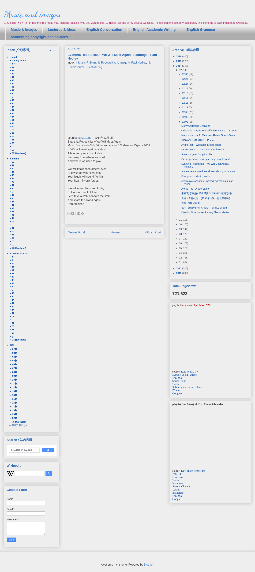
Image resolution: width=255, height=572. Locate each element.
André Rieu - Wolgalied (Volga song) (201, 144)
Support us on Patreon (184, 374)
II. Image (14, 158)
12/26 (185, 78)
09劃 (14, 376)
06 (180, 243)
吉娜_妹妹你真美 (190, 203)
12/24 (185, 83)
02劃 (14, 349)
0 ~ (14, 63)
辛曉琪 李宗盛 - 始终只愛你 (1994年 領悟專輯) (206, 193)
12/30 (185, 74)
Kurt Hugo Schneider (193, 470)
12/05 (185, 117)
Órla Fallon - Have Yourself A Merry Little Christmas (209, 130)
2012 (179, 273)
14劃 (14, 395)
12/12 (185, 107)
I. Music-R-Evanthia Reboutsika (95, 62)
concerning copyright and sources (39, 37)
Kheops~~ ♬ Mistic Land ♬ (196, 176)
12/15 (185, 97)
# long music (19, 60)
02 (180, 257)
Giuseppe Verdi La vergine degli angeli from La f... (208, 159)
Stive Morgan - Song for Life (196, 154)
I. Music (13, 57)
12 (180, 70)
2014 (179, 65)
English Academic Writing (154, 30)
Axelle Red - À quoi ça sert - (196, 188)
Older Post (153, 232)
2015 (179, 61)
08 (180, 234)
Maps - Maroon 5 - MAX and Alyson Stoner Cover (208, 135)
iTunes (176, 390)
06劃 (14, 364)
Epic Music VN (189, 371)
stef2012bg (84, 137)
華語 (11, 345)
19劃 (14, 410)
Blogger (148, 564)
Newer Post (76, 232)
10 (180, 224)
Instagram (177, 483)
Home (115, 232)
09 (180, 229)
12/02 (185, 121)
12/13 (185, 102)
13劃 (14, 391)
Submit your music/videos (187, 387)
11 (180, 219)
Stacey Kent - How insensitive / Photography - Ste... (209, 171)
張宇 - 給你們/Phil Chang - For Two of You (204, 207)
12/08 (185, 112)
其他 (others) (19, 153)
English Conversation (104, 30)
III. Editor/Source (18, 253)
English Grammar (200, 30)
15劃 (14, 399)
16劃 (14, 402)
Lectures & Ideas (62, 30)
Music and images (32, 14)
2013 (179, 268)
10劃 (14, 379)
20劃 (14, 414)
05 (180, 248)
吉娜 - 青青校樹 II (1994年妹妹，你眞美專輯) (205, 198)
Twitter (176, 384)
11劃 (14, 383)
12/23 (185, 88)
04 (180, 253)
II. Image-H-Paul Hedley (131, 62)
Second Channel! (182, 486)
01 (180, 262)
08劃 (14, 372)
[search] (24, 450)
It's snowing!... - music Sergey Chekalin (202, 149)
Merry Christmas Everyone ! (196, 125)
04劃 (14, 356)
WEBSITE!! (179, 473)
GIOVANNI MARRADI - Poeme (198, 140)
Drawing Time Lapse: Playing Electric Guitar (205, 212)
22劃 (14, 418)
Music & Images (24, 30)
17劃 (14, 406)
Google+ (177, 393)
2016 (179, 56)
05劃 (14, 360)
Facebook (177, 377)
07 (180, 238)
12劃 (14, 387)
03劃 (14, 353)
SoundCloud (179, 380)
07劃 (14, 368)
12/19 (185, 93)
